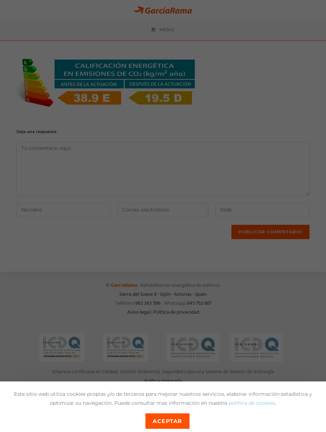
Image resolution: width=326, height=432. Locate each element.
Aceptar (167, 421)
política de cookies (252, 403)
